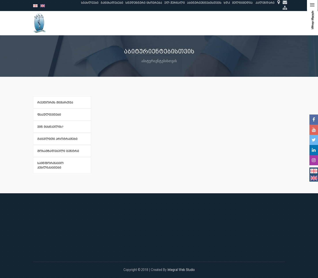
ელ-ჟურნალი (174, 2)
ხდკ (227, 2)
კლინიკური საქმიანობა (152, 23)
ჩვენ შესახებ (78, 23)
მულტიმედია (242, 2)
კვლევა (123, 23)
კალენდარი (265, 2)
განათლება (103, 23)
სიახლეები (89, 2)
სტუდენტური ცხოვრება (143, 2)
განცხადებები (112, 2)
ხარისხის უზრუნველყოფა (197, 23)
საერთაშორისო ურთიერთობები (250, 23)
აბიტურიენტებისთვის (204, 2)
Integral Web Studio (181, 270)
